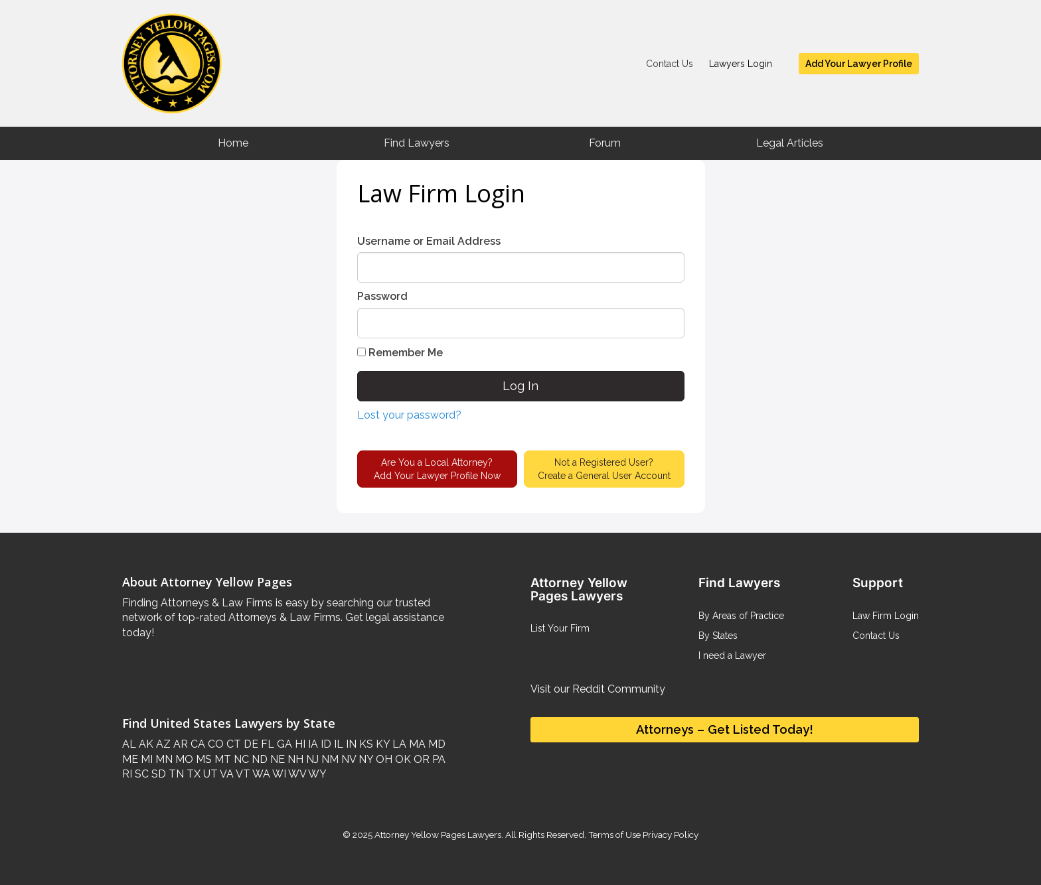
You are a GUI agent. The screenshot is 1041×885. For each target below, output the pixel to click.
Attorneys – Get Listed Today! (724, 729)
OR (420, 759)
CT (232, 744)
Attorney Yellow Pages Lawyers (437, 834)
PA (437, 759)
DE (249, 744)
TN (175, 774)
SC (140, 774)
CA (196, 744)
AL (129, 744)
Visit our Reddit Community (597, 689)
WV (296, 774)
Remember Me (400, 352)
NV (347, 759)
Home (233, 143)
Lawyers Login (740, 63)
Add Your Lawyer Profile (858, 63)
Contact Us (669, 63)
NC (240, 759)
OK (401, 759)
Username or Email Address (429, 241)
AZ (162, 744)
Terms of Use (614, 834)
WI (278, 774)
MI (145, 759)
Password (382, 296)
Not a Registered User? (604, 469)
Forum (605, 143)
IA (311, 744)
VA (226, 774)
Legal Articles (789, 143)
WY (316, 774)
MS (202, 759)
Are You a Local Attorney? (437, 469)
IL (337, 744)
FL (266, 744)
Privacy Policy (669, 834)
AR (179, 744)
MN (163, 759)
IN (350, 744)
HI (298, 744)
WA (260, 774)
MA (416, 744)
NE (276, 759)
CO (214, 744)
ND (258, 759)
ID (324, 744)
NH (294, 759)
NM (329, 759)
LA (398, 744)
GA (283, 744)
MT (221, 759)
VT (242, 774)
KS (365, 744)
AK (144, 744)
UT (209, 774)
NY (364, 759)
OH (382, 759)
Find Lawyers (416, 143)
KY (381, 744)
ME (130, 759)
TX (192, 774)
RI (127, 774)
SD (157, 774)
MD (435, 744)
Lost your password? (409, 415)
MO (183, 759)
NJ (311, 759)
